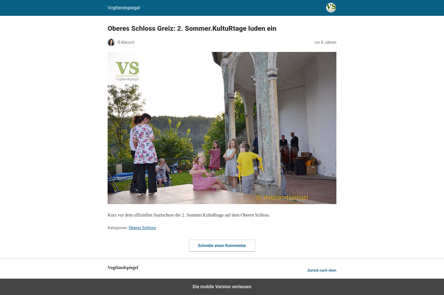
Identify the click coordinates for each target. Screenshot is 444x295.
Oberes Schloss (142, 228)
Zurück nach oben (321, 270)
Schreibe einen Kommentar (222, 245)
